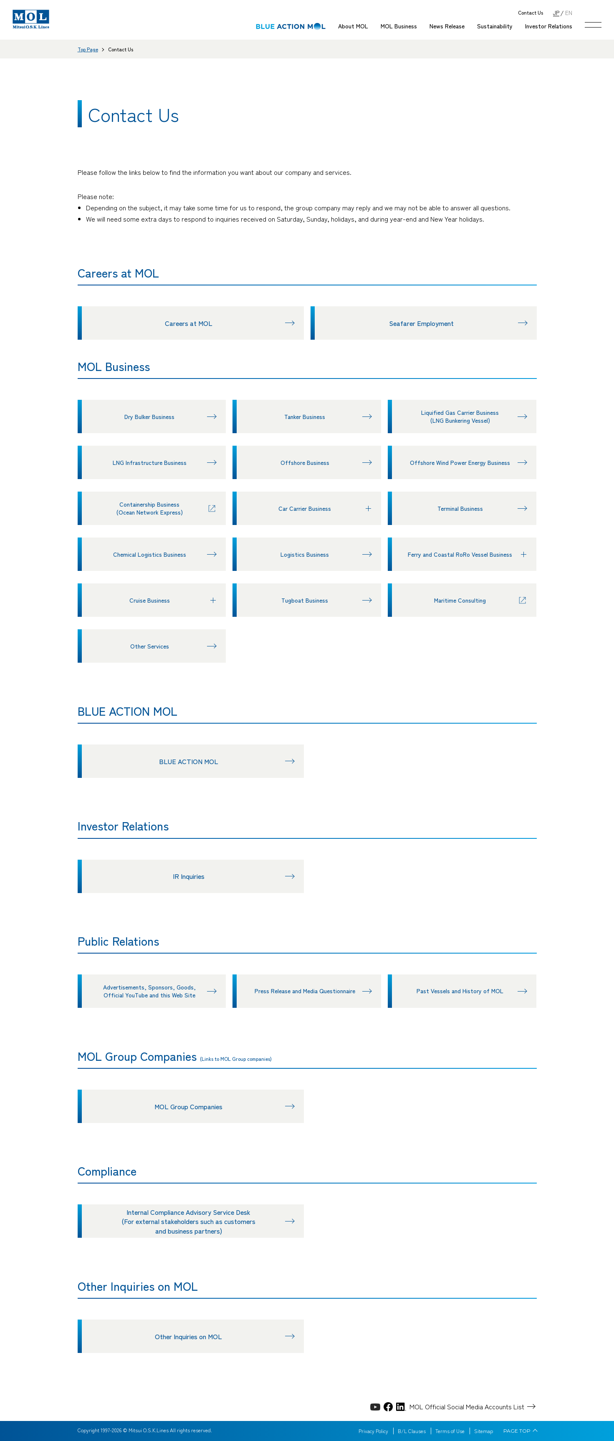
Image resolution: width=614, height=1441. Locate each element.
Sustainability (495, 26)
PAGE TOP (517, 1430)
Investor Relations (548, 26)
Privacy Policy (373, 1431)
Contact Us (530, 13)
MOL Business (399, 26)
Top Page (88, 49)
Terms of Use (450, 1431)
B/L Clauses (412, 1431)
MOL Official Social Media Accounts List (466, 1406)
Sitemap (483, 1431)
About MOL (353, 26)
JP (556, 12)
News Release (447, 26)
